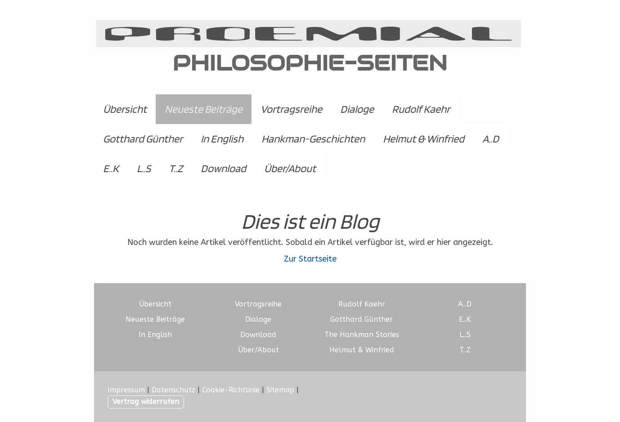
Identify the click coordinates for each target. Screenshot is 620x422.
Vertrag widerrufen (145, 401)
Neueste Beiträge (204, 108)
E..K (111, 168)
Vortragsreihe (291, 108)
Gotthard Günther (143, 138)
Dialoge (357, 108)
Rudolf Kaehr (421, 108)
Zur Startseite (310, 259)
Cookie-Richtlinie (231, 390)
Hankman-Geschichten (313, 138)
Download (223, 168)
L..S (144, 168)
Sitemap (280, 390)
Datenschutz (173, 390)
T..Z (176, 168)
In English (222, 138)
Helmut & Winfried (423, 138)
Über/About (290, 168)
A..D (490, 138)
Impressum (126, 390)
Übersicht (125, 108)
